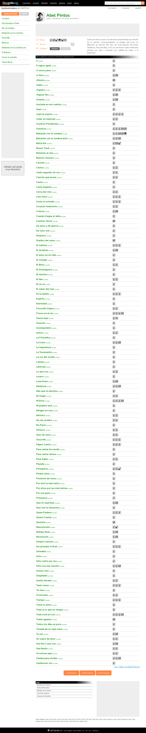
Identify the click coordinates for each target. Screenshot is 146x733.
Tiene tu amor (46, 604)
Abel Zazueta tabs (62, 721)
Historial (24, 14)
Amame (43, 99)
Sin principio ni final (10, 23)
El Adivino (6, 52)
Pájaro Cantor (46, 444)
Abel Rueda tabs (51, 719)
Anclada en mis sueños (51, 104)
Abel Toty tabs (87, 719)
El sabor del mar (47, 289)
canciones (27, 3)
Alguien (43, 89)
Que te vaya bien (48, 502)
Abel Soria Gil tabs (75, 719)
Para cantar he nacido (50, 449)
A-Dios (42, 75)
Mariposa (43, 386)
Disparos (43, 235)
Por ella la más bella (50, 483)
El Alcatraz (44, 250)
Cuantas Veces (47, 221)
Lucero (42, 376)
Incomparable (46, 327)
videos (76, 3)
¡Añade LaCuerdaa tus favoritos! (13, 168)
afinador (44, 3)
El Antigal (44, 259)
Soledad (43, 551)
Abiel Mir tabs (74, 721)
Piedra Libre (45, 473)
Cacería (43, 162)
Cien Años (44, 196)
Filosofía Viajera (47, 308)
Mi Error (43, 400)
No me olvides (8, 28)
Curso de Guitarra (43, 693)
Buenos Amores (47, 157)
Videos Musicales (43, 688)
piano (69, 3)
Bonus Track (45, 148)
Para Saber (45, 459)
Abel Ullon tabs (97, 719)
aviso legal (68, 730)
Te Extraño (44, 595)
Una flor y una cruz (48, 643)
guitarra (62, 3)
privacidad (77, 730)
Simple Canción (47, 541)
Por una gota (45, 493)
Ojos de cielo (46, 434)
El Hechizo (44, 274)
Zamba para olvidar (49, 658)
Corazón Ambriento (49, 206)
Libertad (43, 366)
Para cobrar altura (48, 454)
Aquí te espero (47, 114)
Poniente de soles (49, 478)
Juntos (42, 332)
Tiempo (43, 600)
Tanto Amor (7, 62)
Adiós (42, 85)
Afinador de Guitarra (44, 691)
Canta (42, 182)
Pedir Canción (87, 673)
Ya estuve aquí (46, 653)
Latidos (43, 361)
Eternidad (44, 303)
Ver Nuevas (71, 673)
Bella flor (44, 143)
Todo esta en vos (48, 614)
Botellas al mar (47, 153)
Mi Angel (43, 396)
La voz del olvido (48, 357)
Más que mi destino (49, 391)
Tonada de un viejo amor (52, 629)
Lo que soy (44, 371)
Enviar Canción (103, 673)
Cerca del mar (46, 191)
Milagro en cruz (47, 410)
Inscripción (112, 8)
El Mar (42, 279)
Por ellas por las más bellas (54, 488)
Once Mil (6, 38)
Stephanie (44, 575)
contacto (95, 730)
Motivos (5, 43)
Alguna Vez (45, 94)
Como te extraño (9, 57)
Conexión (125, 8)
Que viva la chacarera (50, 507)
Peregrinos (45, 468)
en (87, 730)
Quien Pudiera (46, 512)
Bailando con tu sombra (12, 33)
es (83, 730)
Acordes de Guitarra (9, 8)
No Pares (44, 425)
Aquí (41, 109)
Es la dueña (45, 293)
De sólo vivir (45, 230)
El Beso (43, 264)
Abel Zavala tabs (50, 721)
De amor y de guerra (50, 225)
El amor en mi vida (48, 255)
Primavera (44, 498)
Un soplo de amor (48, 638)
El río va (43, 284)
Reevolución (45, 527)
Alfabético (54, 49)
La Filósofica (45, 337)
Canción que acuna (49, 177)
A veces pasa (46, 70)
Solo (41, 556)
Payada (42, 464)
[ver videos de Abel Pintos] (127, 667)
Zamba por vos (47, 663)
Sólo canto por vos (49, 561)
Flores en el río (47, 313)
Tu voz (42, 634)
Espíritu (43, 298)
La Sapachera (46, 347)
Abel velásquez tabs (110, 719)
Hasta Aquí (45, 318)
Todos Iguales (46, 619)
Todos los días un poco (51, 624)
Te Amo (43, 590)
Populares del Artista (10, 14)
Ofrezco (43, 430)
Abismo (43, 80)
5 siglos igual (46, 65)
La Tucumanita (46, 352)
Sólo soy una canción (50, 566)
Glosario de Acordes (44, 696)
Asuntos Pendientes (50, 123)
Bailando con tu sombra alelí (14, 47)
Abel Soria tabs (62, 719)
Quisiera (43, 522)
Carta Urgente (46, 187)
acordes (36, 3)
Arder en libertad (48, 119)
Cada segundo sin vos (50, 172)
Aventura (43, 128)
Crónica (43, 211)
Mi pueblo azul (46, 405)
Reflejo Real (45, 532)
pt (90, 730)
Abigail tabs (83, 721)
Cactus (42, 167)
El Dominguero (47, 269)
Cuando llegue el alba (51, 216)
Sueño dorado (46, 580)
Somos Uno (45, 570)
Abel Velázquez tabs (124, 719)
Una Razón (44, 648)
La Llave (5, 18)
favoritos (53, 3)
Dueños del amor (48, 240)
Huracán (43, 323)
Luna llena (44, 381)
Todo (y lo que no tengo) (52, 609)
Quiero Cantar (46, 517)
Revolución (45, 536)
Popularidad (65, 49)
